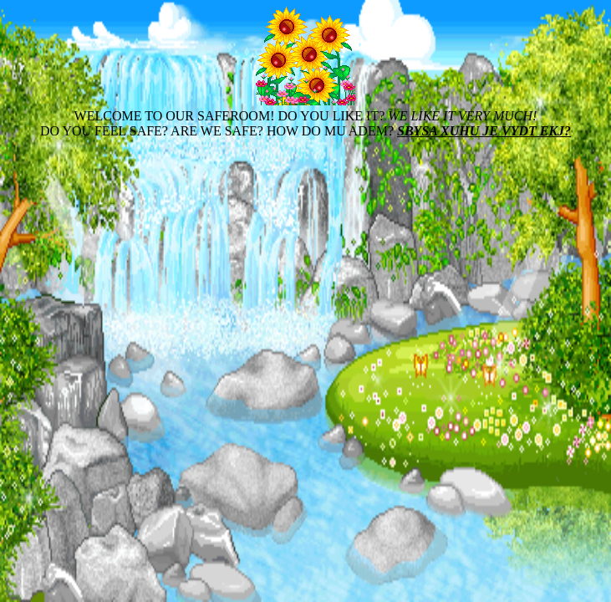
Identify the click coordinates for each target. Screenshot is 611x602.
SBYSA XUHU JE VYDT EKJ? (484, 131)
